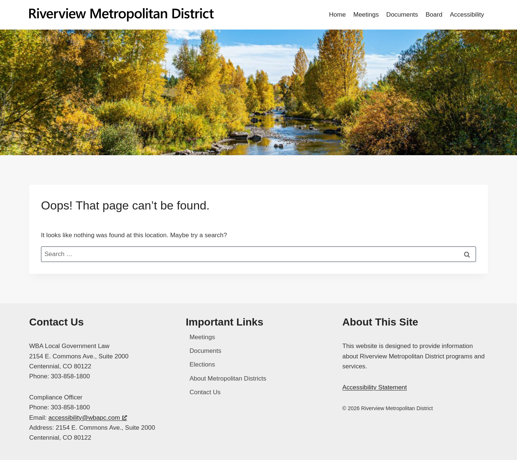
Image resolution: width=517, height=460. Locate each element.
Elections (202, 364)
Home (337, 14)
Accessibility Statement (374, 387)
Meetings (366, 14)
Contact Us (204, 392)
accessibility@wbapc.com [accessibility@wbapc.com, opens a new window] (87, 417)
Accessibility (467, 14)
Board (433, 14)
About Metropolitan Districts (227, 378)
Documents (402, 14)
